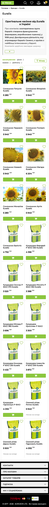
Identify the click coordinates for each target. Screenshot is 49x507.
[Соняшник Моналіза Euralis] (13, 194)
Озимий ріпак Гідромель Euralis (36, 444)
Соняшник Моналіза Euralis (13, 208)
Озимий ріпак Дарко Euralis (13, 444)
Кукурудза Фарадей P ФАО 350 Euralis (36, 248)
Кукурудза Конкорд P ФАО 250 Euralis (13, 365)
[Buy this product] (13, 101)
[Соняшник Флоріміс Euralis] (36, 76)
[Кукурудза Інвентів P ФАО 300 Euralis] (36, 351)
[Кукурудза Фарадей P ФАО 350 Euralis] (36, 233)
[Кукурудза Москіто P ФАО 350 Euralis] (36, 272)
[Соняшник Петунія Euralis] (13, 76)
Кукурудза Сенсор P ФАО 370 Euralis (13, 287)
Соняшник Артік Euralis (36, 208)
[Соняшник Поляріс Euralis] (36, 116)
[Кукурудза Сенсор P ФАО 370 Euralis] (13, 272)
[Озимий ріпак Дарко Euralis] (13, 429)
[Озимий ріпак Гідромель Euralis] (36, 429)
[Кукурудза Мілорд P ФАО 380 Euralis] (13, 312)
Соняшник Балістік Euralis (13, 248)
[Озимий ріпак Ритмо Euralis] (36, 390)
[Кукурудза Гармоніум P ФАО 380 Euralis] (13, 390)
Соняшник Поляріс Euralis (36, 130)
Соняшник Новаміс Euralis (13, 169)
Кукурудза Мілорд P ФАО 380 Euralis (13, 326)
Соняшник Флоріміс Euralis (36, 91)
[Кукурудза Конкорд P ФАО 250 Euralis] (13, 351)
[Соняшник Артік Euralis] (36, 194)
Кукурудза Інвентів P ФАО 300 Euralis (36, 365)
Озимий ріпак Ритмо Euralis (36, 405)
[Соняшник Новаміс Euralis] (13, 155)
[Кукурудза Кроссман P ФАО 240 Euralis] (36, 312)
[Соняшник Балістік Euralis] (13, 233)
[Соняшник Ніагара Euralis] (36, 155)
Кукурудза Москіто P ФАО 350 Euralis (36, 287)
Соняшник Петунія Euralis (13, 91)
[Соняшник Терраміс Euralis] (13, 116)
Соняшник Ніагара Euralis (36, 169)
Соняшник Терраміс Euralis (13, 130)
